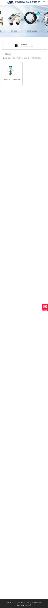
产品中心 (20, 57)
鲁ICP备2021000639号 (24, 605)
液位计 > (27, 57)
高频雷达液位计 (36, 57)
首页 (13, 57)
